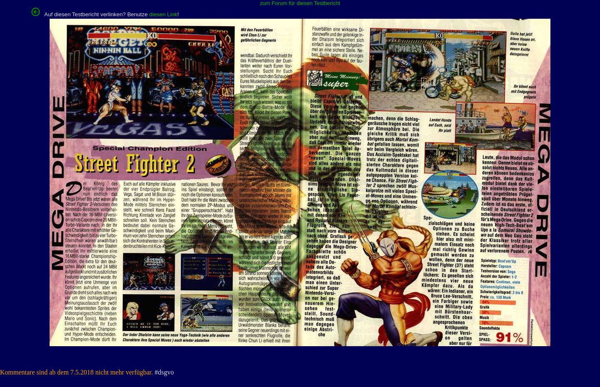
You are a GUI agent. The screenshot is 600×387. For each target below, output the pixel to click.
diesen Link (163, 14)
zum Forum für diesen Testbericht (300, 3)
